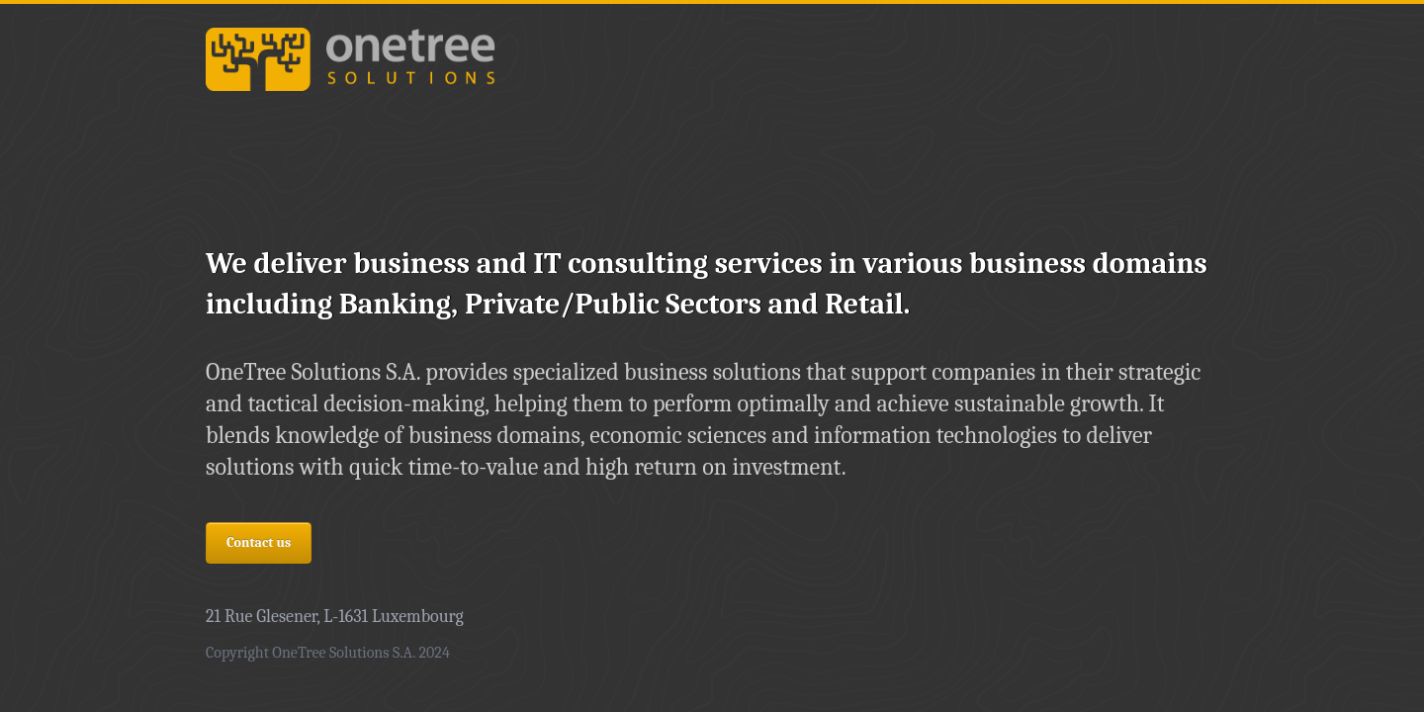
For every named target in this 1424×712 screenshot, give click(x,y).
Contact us (258, 542)
